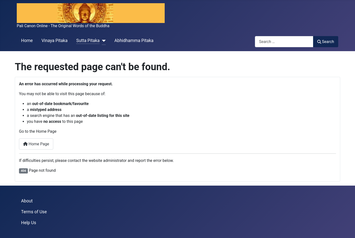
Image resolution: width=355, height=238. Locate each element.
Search (325, 41)
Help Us (28, 222)
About (27, 200)
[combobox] (284, 41)
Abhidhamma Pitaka (134, 40)
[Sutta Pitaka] (103, 40)
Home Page (36, 144)
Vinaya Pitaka (54, 40)
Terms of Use (34, 211)
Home (27, 40)
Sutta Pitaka (88, 40)
